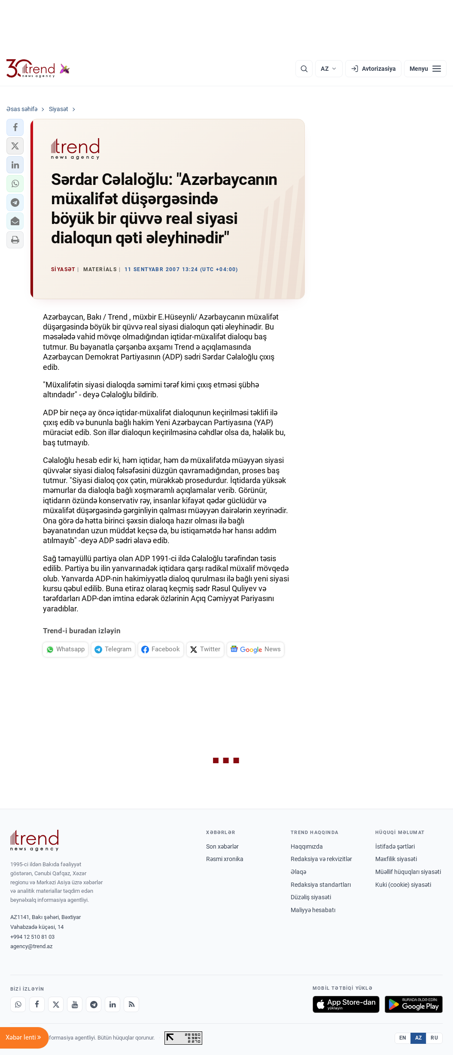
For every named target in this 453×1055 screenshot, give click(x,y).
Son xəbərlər (222, 846)
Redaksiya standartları (321, 884)
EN (402, 1038)
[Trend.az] (38, 68)
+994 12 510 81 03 (32, 937)
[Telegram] (93, 1004)
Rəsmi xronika (224, 858)
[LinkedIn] (112, 1004)
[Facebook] (37, 1004)
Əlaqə (298, 871)
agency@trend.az (31, 946)
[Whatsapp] (18, 1004)
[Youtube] (74, 1004)
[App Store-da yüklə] (346, 1004)
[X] (56, 1004)
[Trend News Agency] (34, 840)
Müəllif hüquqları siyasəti (408, 871)
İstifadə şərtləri (395, 846)
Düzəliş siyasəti (311, 897)
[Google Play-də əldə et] (414, 1004)
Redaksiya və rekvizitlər (321, 858)
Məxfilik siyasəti (396, 858)
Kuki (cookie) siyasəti (403, 884)
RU (434, 1038)
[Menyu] (425, 68)
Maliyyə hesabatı (313, 910)
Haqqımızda (307, 846)
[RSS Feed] (131, 1004)
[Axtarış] (304, 68)
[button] (15, 127)
